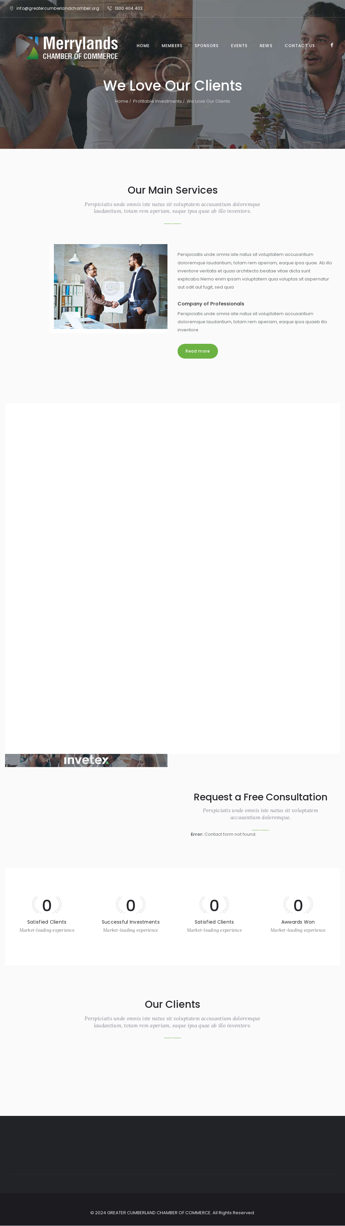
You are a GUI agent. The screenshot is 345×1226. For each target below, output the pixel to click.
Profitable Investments (157, 101)
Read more (198, 351)
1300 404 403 (129, 8)
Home (121, 101)
